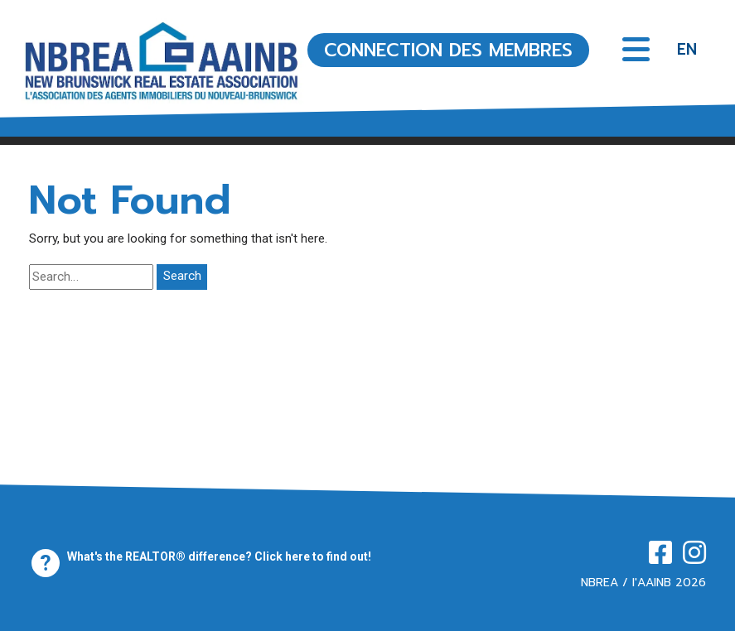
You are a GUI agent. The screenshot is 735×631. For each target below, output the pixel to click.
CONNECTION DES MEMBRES (448, 50)
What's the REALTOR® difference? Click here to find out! (219, 556)
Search (182, 275)
